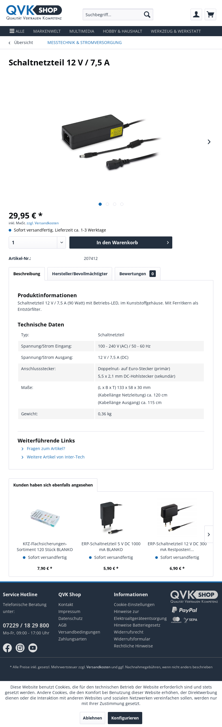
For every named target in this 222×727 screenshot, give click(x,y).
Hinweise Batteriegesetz (137, 625)
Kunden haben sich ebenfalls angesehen (53, 485)
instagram (20, 648)
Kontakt (65, 604)
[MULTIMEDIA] (82, 31)
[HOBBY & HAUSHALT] (123, 31)
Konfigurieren (125, 718)
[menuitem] (118, 14)
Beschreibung (26, 273)
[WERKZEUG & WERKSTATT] (176, 31)
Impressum (69, 611)
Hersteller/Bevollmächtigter (80, 273)
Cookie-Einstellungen (134, 604)
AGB (62, 625)
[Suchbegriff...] (118, 14)
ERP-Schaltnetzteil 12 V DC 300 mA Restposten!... (177, 546)
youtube (33, 648)
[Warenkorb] (210, 14)
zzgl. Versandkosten (43, 223)
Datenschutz (70, 618)
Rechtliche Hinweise (133, 646)
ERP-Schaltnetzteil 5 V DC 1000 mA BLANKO (111, 546)
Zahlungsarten (72, 639)
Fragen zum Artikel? (43, 448)
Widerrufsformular (132, 639)
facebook (7, 648)
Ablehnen (92, 718)
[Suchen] (147, 14)
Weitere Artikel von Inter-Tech (53, 457)
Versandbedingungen (79, 632)
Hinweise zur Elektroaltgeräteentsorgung (139, 615)
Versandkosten (98, 666)
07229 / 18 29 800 (26, 625)
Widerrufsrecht (128, 632)
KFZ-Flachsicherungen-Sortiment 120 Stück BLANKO (45, 546)
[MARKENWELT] (47, 31)
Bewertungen (137, 273)
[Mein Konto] (196, 14)
